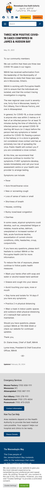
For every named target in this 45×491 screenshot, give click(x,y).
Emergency (25, 17)
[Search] (40, 24)
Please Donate (12, 434)
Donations (38, 17)
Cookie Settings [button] (10, 485)
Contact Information (14, 408)
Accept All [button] (24, 485)
